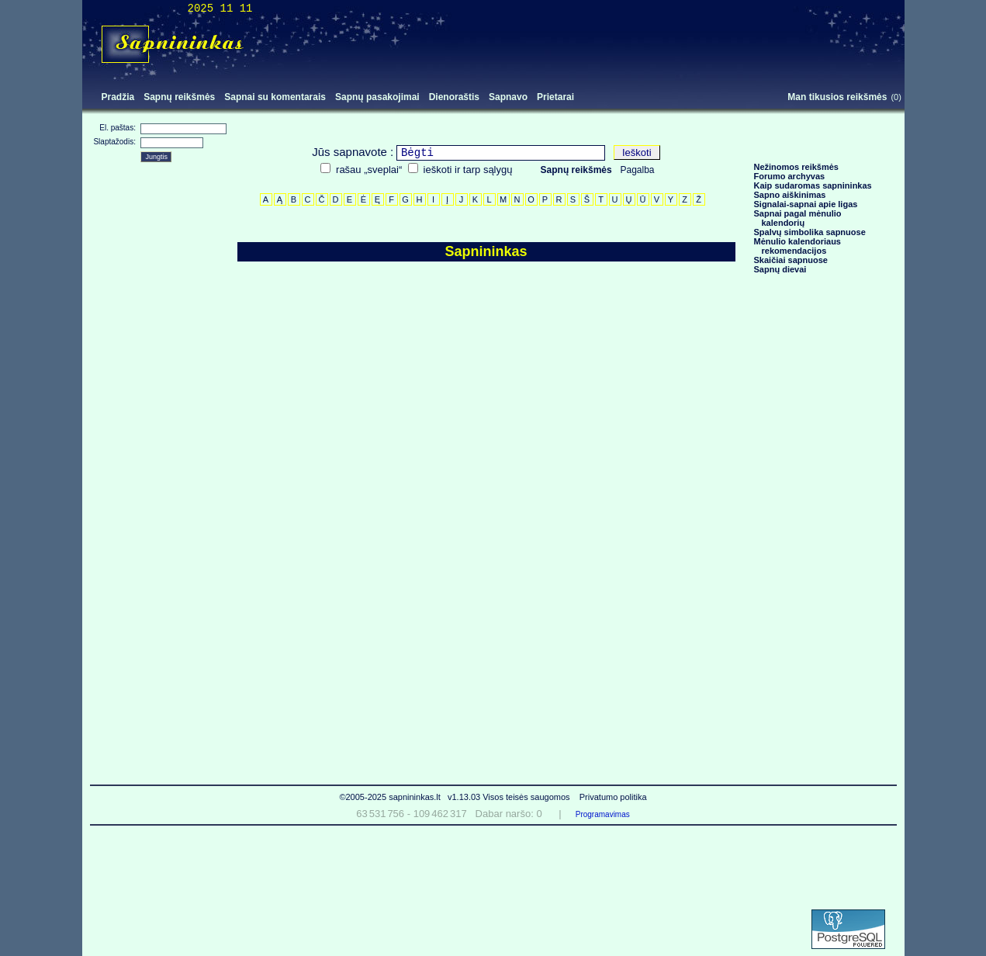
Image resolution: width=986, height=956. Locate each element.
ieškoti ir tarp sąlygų (468, 169)
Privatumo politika (613, 797)
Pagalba (638, 170)
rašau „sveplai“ (369, 169)
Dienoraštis (454, 97)
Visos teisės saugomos (527, 797)
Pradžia (118, 97)
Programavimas (603, 814)
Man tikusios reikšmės (837, 97)
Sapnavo (508, 97)
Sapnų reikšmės (179, 97)
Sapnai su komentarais (275, 97)
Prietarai (555, 97)
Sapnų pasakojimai (377, 97)
